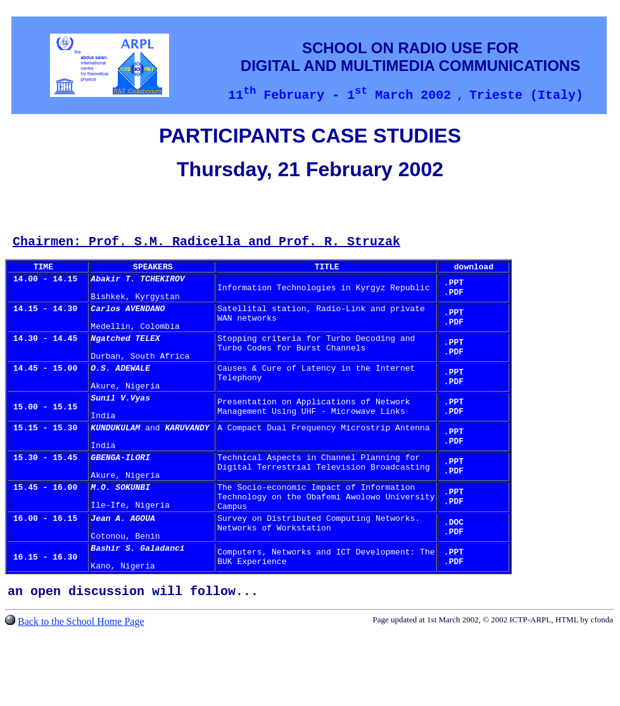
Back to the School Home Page (81, 670)
